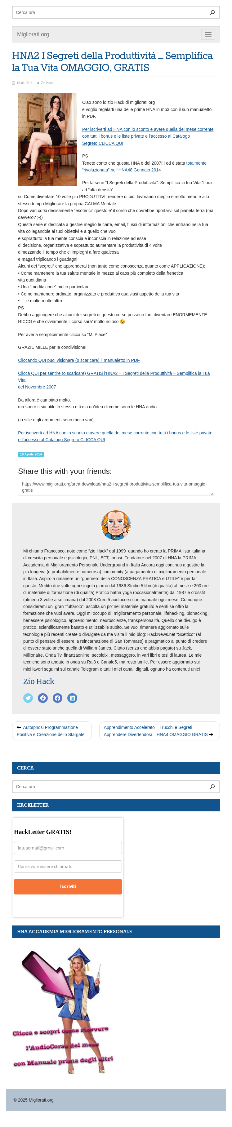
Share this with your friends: (65, 471)
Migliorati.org (33, 34)
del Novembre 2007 (37, 386)
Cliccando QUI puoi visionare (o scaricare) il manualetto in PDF (79, 360)
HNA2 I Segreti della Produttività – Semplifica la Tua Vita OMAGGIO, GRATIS (112, 62)
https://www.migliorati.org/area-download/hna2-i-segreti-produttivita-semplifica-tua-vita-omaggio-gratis (116, 487)
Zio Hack (38, 681)
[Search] (212, 12)
